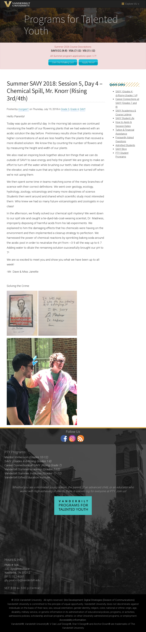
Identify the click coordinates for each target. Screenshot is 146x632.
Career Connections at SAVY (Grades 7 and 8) (127, 102)
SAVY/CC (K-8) (59, 50)
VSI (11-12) (89, 50)
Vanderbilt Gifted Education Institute (27, 476)
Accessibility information (72, 619)
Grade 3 (65, 108)
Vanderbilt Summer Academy (32, 468)
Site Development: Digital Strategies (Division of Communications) (99, 599)
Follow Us (73, 431)
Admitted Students (125, 144)
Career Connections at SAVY (33, 464)
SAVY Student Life (125, 117)
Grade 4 (74, 108)
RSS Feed (80, 437)
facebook (64, 437)
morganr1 (23, 108)
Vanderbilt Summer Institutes (33, 472)
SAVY (82, 108)
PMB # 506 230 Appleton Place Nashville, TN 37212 (17, 567)
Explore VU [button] (130, 3)
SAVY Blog (121, 148)
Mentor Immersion (26, 456)
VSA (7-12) (75, 50)
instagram (72, 437)
